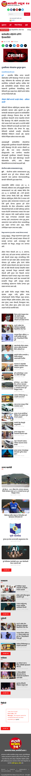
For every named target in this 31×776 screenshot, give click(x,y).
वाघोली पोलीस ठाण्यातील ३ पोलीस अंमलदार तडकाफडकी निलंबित (21, 357)
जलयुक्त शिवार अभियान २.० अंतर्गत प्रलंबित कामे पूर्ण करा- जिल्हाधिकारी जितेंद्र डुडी (21, 337)
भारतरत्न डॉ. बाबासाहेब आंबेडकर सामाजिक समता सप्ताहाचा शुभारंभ (21, 366)
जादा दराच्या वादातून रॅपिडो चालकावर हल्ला (21, 405)
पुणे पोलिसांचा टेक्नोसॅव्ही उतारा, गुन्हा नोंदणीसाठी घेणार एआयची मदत (15, 562)
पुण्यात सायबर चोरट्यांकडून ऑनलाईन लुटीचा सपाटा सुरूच (21, 452)
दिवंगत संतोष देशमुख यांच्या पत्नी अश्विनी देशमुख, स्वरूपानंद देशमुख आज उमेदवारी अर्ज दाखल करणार (21, 317)
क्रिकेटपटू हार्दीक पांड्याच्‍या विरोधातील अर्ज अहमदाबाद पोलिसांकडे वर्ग (15, 516)
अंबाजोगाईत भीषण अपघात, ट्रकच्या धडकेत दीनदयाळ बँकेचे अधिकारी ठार (21, 347)
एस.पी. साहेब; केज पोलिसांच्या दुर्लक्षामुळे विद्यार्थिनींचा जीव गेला (20, 327)
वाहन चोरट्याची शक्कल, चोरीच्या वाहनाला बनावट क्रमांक (20, 443)
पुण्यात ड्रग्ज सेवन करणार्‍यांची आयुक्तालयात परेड (15, 539)
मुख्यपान (4, 25)
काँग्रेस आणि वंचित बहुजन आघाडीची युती (23, 596)
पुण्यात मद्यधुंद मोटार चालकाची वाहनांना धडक (20, 433)
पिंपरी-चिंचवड (18, 25)
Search (27, 14)
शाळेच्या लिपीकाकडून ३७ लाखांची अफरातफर (21, 396)
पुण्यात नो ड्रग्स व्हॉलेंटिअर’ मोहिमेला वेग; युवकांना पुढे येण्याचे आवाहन (21, 415)
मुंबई (26, 25)
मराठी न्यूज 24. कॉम (16, 763)
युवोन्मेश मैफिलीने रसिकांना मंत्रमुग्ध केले (22, 684)
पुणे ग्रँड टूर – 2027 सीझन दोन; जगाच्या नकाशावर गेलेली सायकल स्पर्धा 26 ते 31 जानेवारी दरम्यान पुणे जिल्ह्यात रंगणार (21, 386)
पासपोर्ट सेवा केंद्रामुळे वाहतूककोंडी (19, 423)
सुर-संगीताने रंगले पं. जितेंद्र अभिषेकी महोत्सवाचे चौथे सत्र (23, 665)
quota (17, 719)
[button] (3, 45)
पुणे (10, 25)
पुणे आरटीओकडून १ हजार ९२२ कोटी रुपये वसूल (21, 374)
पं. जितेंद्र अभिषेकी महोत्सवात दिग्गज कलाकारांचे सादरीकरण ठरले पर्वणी (22, 675)
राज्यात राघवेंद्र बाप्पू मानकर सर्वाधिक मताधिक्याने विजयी (21, 606)
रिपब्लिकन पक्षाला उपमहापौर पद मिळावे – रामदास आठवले (22, 588)
